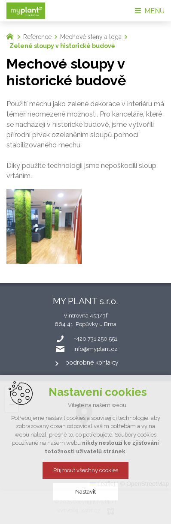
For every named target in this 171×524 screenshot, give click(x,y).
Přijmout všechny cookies (85, 470)
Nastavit (85, 491)
